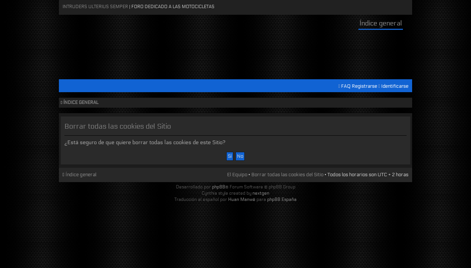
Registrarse (364, 86)
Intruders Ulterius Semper (95, 6)
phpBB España (282, 199)
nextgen (260, 193)
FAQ (346, 86)
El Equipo (237, 175)
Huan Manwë (241, 199)
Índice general (381, 23)
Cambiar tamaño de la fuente (405, 103)
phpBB (218, 186)
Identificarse (394, 86)
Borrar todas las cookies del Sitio (287, 175)
